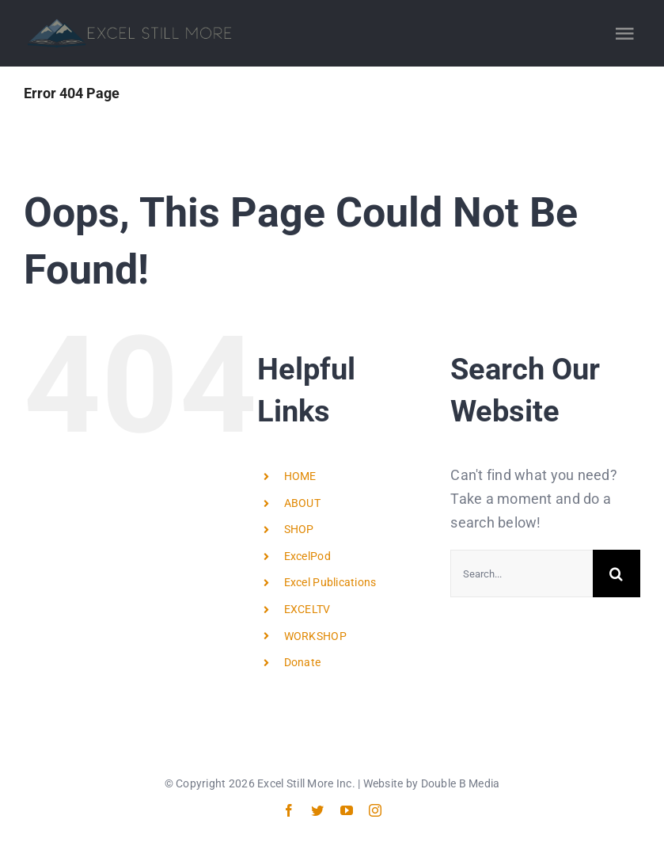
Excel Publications (330, 582)
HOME (300, 476)
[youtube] (346, 810)
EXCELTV (307, 609)
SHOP (299, 529)
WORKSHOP (315, 636)
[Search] (616, 573)
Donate (302, 662)
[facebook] (289, 810)
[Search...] (521, 573)
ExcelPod (307, 556)
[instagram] (375, 810)
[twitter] (317, 810)
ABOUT (302, 503)
